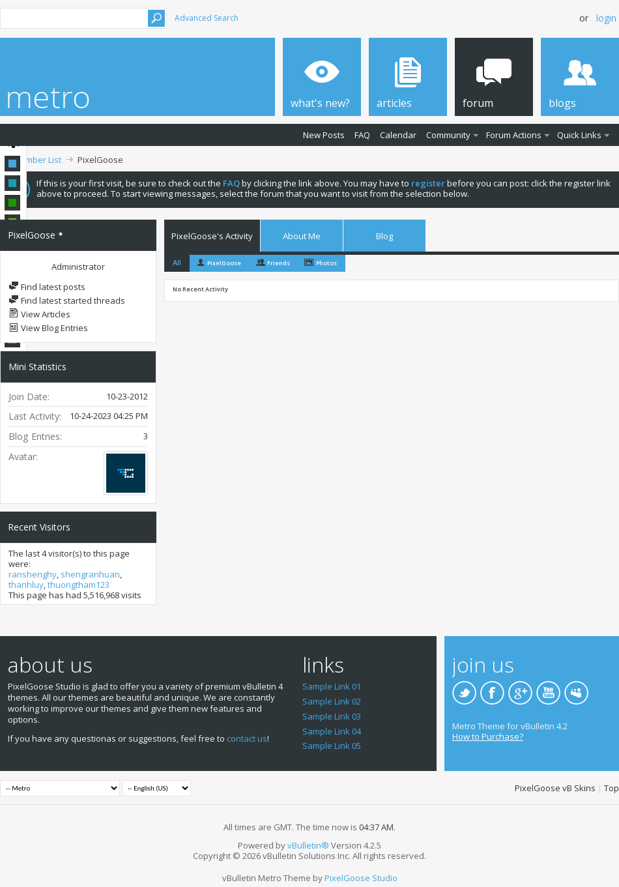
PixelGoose (224, 263)
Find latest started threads (66, 300)
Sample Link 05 (331, 745)
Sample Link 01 (331, 686)
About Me (302, 236)
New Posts (324, 135)
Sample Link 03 (331, 716)
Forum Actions (513, 135)
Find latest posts (46, 287)
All (177, 262)
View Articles (39, 314)
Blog (384, 236)
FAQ (362, 135)
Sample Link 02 (331, 701)
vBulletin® (308, 845)
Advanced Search (206, 17)
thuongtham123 (78, 584)
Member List (37, 160)
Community (448, 135)
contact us (247, 738)
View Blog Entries (48, 328)
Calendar (398, 135)
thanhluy (26, 584)
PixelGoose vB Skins (555, 788)
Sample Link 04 (331, 731)
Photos (326, 263)
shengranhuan (90, 574)
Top (611, 788)
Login (606, 18)
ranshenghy (32, 574)
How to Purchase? (487, 736)
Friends (278, 263)
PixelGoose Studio (360, 878)
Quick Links (579, 135)
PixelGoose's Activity (212, 236)
